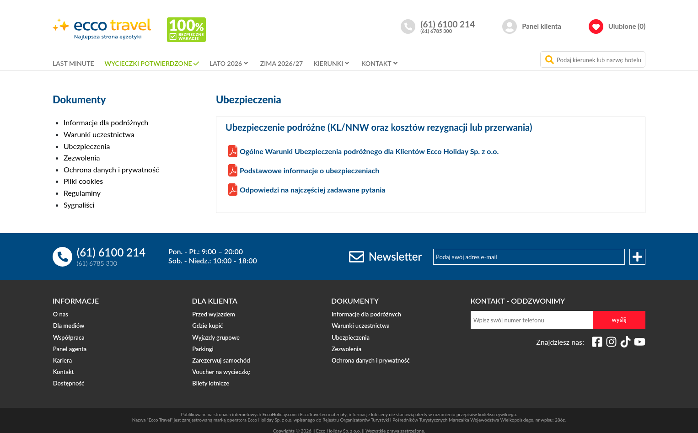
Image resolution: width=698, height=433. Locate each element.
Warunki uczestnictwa (99, 134)
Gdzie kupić (207, 325)
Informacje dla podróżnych (106, 122)
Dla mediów (68, 325)
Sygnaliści (79, 204)
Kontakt (63, 369)
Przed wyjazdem (213, 314)
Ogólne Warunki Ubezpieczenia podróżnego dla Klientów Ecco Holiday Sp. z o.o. (369, 151)
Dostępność (68, 380)
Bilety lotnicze (210, 380)
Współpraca (68, 336)
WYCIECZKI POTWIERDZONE (148, 63)
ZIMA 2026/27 (281, 63)
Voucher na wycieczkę (221, 369)
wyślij (619, 319)
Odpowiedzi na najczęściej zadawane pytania (312, 189)
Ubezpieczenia (87, 146)
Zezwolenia (82, 157)
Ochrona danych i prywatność (111, 169)
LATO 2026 (225, 63)
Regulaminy (82, 192)
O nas (60, 314)
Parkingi (202, 347)
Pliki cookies (83, 180)
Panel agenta (69, 347)
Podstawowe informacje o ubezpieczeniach (309, 170)
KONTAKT (376, 63)
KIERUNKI (328, 63)
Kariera (62, 358)
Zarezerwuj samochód (221, 358)
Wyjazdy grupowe (215, 336)
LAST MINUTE (73, 63)
